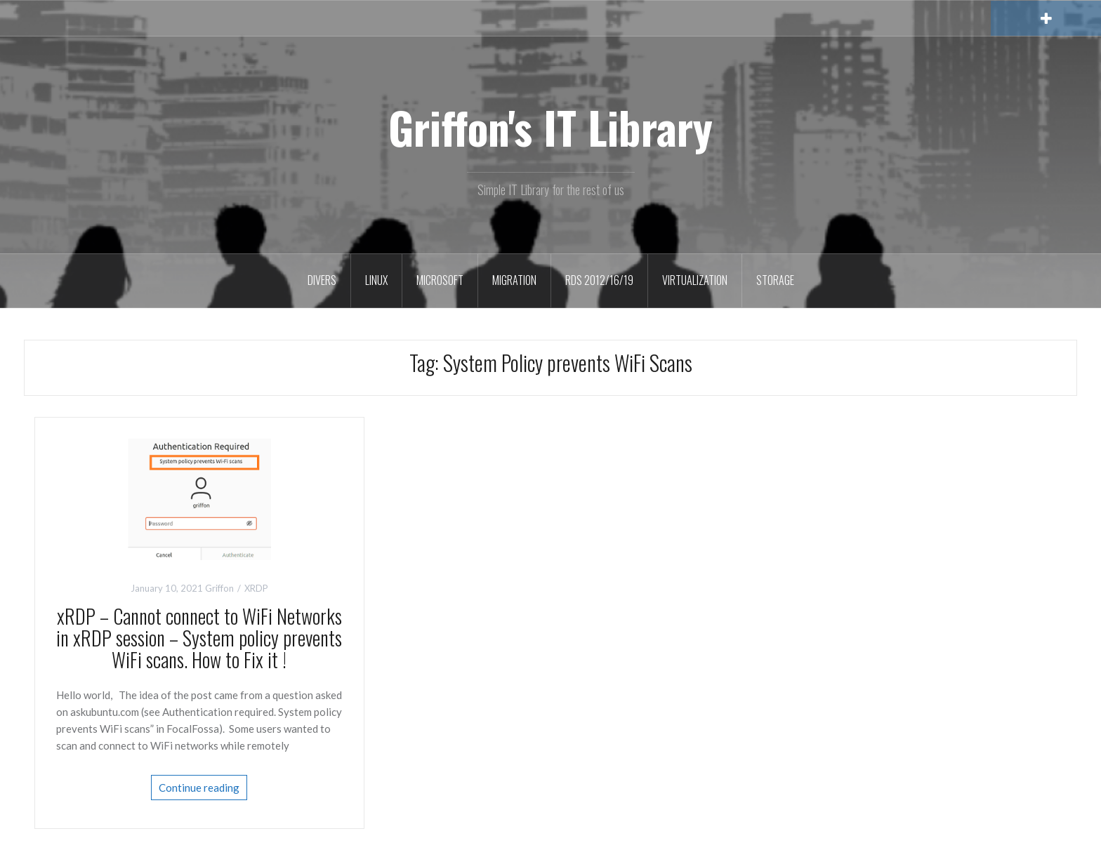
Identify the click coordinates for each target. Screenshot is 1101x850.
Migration (514, 280)
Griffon (219, 588)
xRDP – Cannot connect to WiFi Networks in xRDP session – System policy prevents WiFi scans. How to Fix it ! (199, 638)
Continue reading (199, 787)
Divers (322, 280)
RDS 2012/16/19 (599, 280)
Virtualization (694, 280)
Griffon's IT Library (550, 127)
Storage (775, 280)
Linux (376, 280)
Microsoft (439, 280)
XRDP (256, 588)
